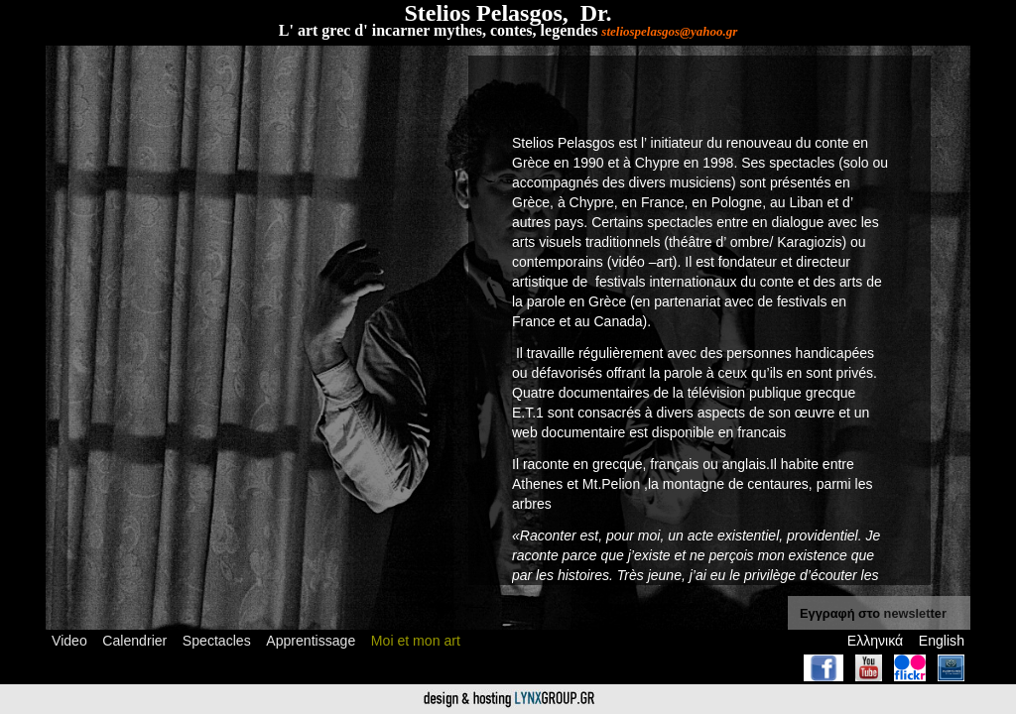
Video (69, 641)
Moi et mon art (415, 641)
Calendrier (134, 641)
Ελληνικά (875, 641)
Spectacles (217, 641)
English (941, 641)
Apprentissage (310, 641)
